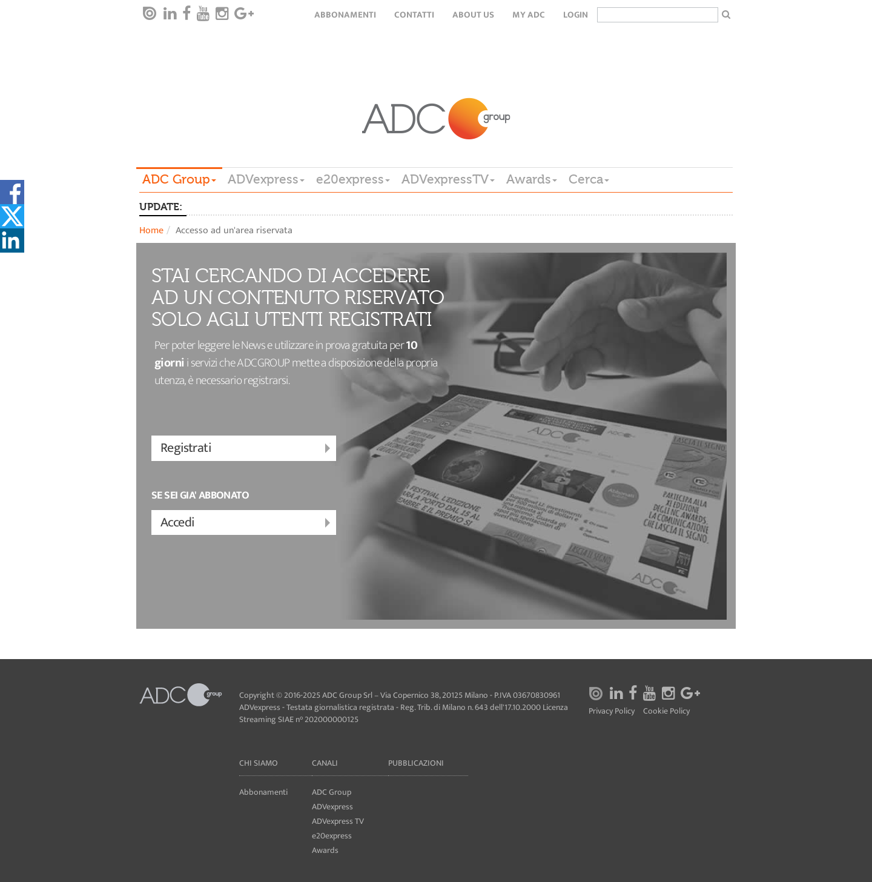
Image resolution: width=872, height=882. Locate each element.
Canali (325, 763)
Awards (531, 179)
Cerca (589, 179)
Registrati (246, 448)
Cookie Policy (666, 711)
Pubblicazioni (416, 763)
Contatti (414, 14)
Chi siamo (258, 763)
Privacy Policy (612, 711)
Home (151, 230)
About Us (473, 14)
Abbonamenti (345, 14)
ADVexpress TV (338, 821)
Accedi (246, 523)
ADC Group (179, 179)
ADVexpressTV (448, 179)
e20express (353, 179)
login (575, 14)
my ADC (528, 14)
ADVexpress (266, 179)
